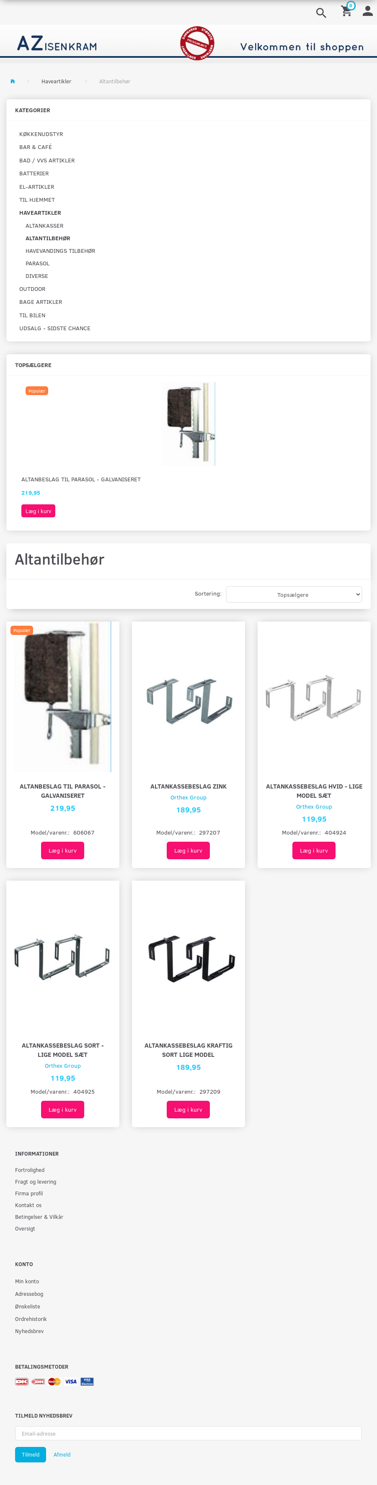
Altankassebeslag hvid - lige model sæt (314, 790)
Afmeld (62, 1454)
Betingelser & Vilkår (39, 1216)
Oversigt (25, 1228)
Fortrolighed (29, 1169)
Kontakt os (28, 1204)
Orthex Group (188, 797)
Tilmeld (30, 1454)
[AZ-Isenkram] (188, 43)
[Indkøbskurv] (348, 10)
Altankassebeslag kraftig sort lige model (188, 1050)
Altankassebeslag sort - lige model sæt (63, 1050)
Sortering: (208, 593)
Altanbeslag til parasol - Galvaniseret (81, 479)
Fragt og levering (35, 1181)
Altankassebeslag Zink (188, 785)
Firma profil (29, 1193)
